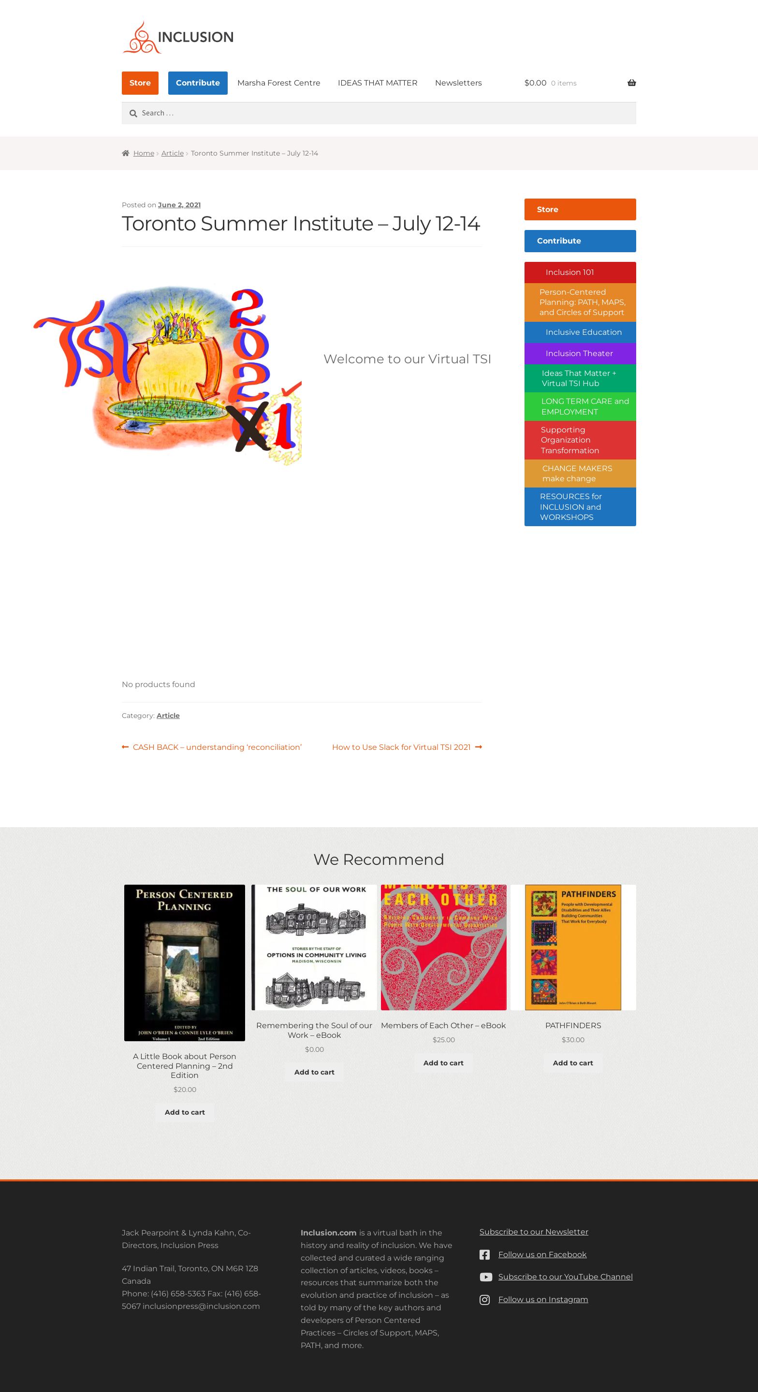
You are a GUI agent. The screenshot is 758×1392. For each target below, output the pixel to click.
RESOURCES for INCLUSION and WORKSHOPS (571, 507)
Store (140, 82)
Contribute (198, 82)
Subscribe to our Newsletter (534, 1231)
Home (143, 153)
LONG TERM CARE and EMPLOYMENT (585, 406)
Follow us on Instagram (543, 1299)
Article (172, 153)
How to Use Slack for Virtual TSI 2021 (401, 747)
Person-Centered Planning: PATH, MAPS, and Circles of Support (582, 302)
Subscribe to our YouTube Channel (565, 1276)
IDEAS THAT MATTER (378, 82)
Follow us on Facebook (542, 1254)
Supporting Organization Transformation (570, 440)
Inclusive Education (584, 332)
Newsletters (458, 82)
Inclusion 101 (570, 272)
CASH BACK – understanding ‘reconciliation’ (217, 747)
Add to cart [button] (185, 1112)
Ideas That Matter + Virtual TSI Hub (579, 378)
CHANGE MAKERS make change (577, 473)
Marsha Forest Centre (279, 82)
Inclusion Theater (579, 353)
